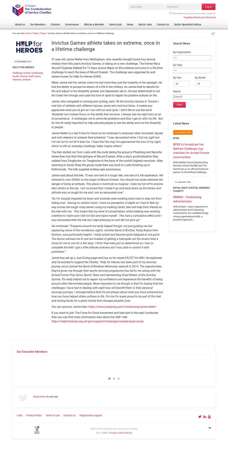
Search (177, 91)
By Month (200, 77)
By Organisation (182, 52)
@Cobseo (41, 396)
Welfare (27, 79)
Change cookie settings (120, 432)
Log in (208, 6)
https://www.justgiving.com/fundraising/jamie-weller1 (122, 306)
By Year (177, 77)
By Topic (177, 65)
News (36, 33)
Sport (38, 76)
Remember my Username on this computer (192, 13)
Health (15, 76)
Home (28, 33)
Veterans (17, 79)
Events (27, 73)
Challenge (17, 73)
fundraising (37, 73)
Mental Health (27, 76)
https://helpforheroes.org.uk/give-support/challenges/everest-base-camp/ (97, 321)
